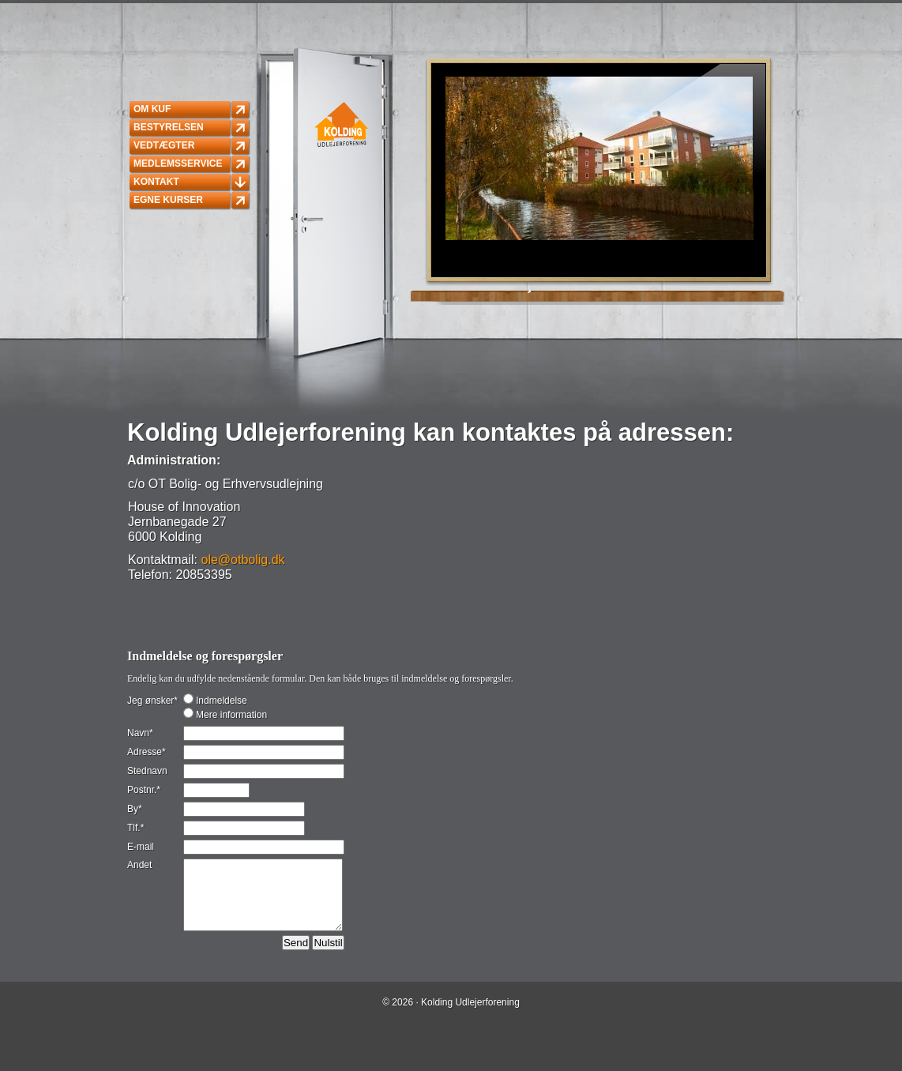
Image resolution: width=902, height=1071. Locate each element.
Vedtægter (163, 145)
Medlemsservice (177, 163)
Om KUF (152, 109)
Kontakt (156, 181)
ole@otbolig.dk (242, 559)
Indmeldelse (220, 700)
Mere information (230, 714)
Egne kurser (168, 199)
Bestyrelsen (168, 127)
